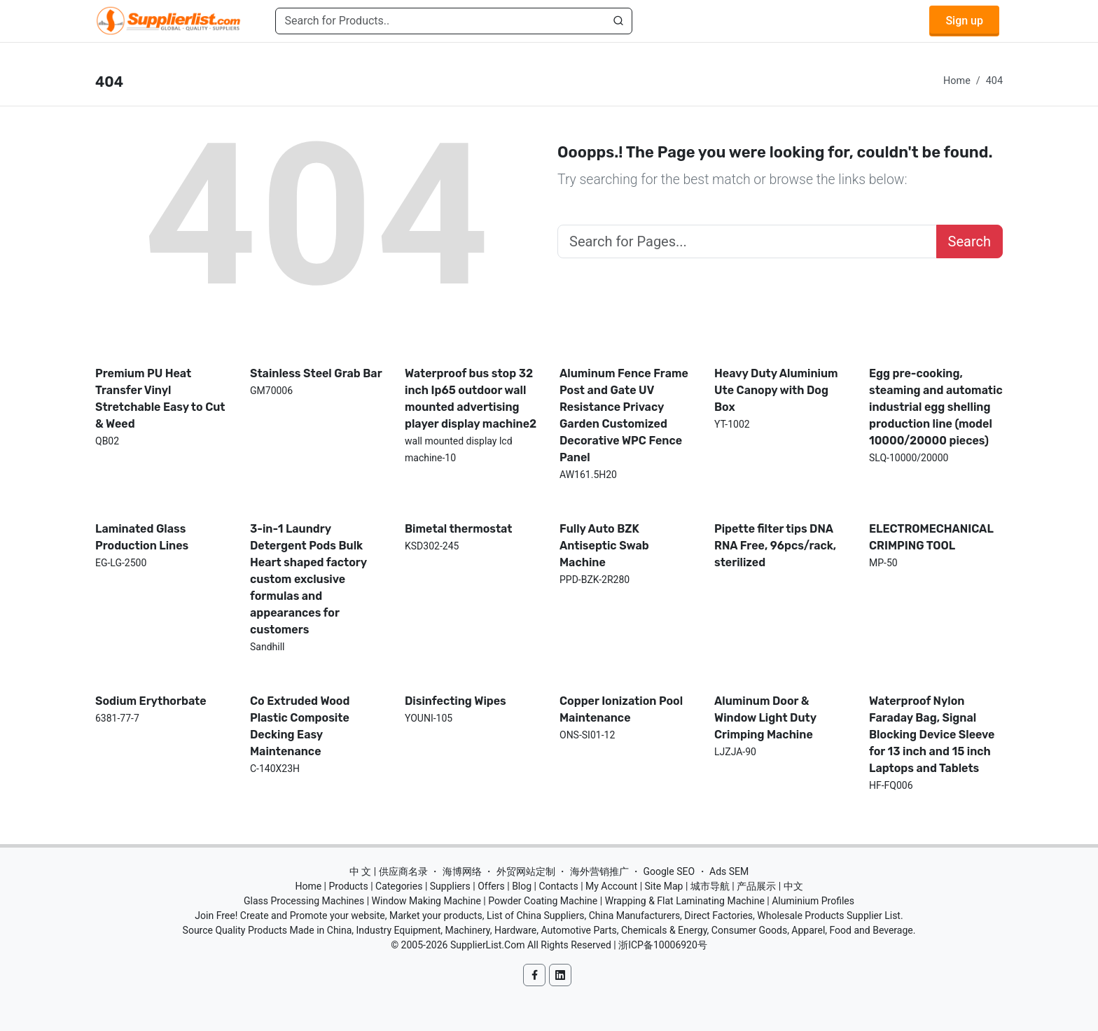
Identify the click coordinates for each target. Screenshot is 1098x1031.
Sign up (964, 20)
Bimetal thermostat (459, 528)
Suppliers (450, 886)
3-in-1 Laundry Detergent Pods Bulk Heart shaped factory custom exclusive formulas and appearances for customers (308, 579)
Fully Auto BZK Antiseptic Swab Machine (604, 545)
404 (994, 81)
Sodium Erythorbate (151, 701)
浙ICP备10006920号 (662, 945)
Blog (521, 886)
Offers (491, 886)
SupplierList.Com (487, 945)
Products (348, 886)
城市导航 (710, 886)
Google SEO (669, 871)
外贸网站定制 (525, 871)
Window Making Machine (426, 900)
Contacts (558, 886)
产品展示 (756, 886)
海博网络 (462, 871)
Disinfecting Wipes (455, 701)
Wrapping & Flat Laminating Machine (685, 900)
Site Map (664, 886)
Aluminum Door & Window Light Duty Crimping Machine (765, 717)
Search (969, 241)
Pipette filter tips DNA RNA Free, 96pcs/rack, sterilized (775, 545)
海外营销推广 (599, 871)
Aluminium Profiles (813, 900)
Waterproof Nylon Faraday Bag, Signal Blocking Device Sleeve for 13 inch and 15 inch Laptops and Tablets (931, 734)
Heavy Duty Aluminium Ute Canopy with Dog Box (776, 390)
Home (957, 81)
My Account (611, 886)
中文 (793, 886)
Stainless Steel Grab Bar (316, 373)
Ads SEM (729, 871)
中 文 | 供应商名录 (388, 871)
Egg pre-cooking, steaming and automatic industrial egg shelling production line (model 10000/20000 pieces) (936, 407)
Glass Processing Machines (304, 900)
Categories (398, 886)
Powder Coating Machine (542, 900)
